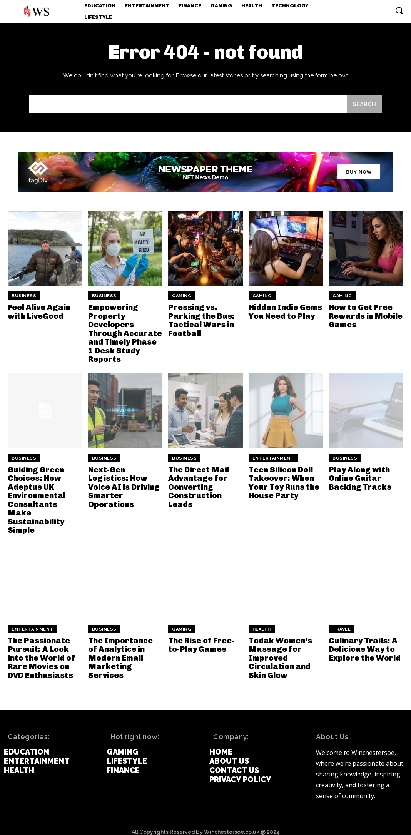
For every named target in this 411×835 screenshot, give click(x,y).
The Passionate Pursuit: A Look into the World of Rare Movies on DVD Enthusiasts (41, 645)
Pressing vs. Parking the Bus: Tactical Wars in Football (200, 320)
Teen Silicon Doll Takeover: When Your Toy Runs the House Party (284, 481)
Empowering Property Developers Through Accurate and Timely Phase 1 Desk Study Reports (125, 333)
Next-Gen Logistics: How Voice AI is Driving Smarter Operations (123, 485)
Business (24, 295)
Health (261, 617)
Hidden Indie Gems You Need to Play (285, 311)
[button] (399, 10)
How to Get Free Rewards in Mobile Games (365, 316)
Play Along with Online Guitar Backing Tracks (359, 477)
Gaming (181, 295)
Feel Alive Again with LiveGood (39, 311)
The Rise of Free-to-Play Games (201, 633)
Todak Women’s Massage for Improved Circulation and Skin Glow (280, 645)
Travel (341, 617)
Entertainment (273, 456)
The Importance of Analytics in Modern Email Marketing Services (125, 645)
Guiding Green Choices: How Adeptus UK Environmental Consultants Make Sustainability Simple (44, 494)
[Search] (364, 104)
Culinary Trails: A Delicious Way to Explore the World (364, 637)
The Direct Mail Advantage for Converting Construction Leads (198, 485)
